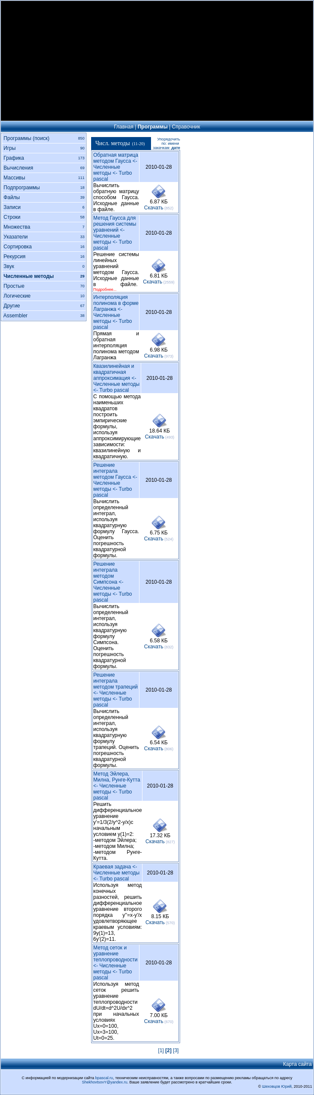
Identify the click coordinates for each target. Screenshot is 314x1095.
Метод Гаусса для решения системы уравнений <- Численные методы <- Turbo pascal (114, 233)
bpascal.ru (104, 1078)
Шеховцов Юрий (277, 1086)
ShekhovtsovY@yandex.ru (104, 1082)
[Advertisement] (157, 61)
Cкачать (153, 208)
